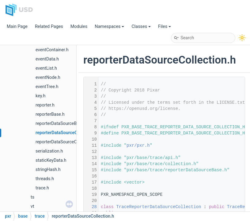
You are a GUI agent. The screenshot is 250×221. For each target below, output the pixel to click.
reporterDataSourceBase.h (61, 123)
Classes (141, 26)
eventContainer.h (52, 49)
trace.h (42, 188)
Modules (78, 26)
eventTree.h (47, 86)
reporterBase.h (50, 114)
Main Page (17, 26)
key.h (40, 96)
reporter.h (45, 105)
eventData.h (47, 59)
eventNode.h (48, 77)
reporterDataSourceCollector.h (65, 142)
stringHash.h (48, 169)
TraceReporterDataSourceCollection (158, 206)
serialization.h (49, 151)
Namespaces (109, 26)
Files (164, 26)
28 (90, 206)
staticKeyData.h (51, 160)
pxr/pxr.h (138, 145)
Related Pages (49, 26)
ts (32, 197)
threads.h (45, 178)
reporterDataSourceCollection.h (67, 132)
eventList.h (46, 68)
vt (32, 206)
